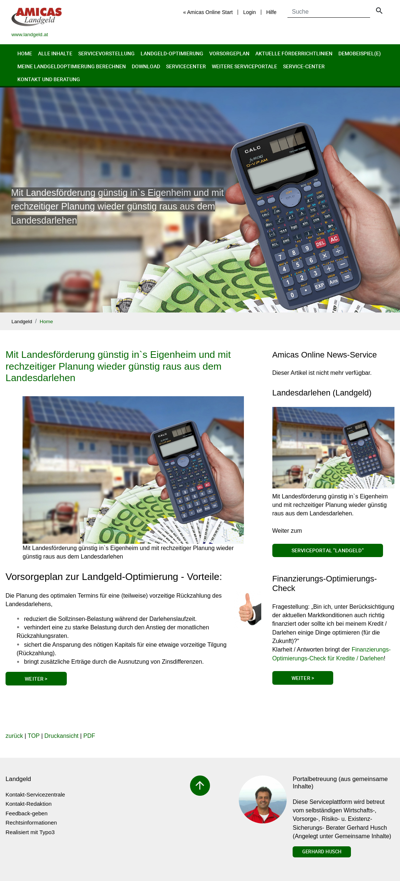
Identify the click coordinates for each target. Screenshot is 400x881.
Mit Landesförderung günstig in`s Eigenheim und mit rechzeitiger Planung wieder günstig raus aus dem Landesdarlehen (118, 366)
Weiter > (36, 678)
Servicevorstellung (106, 53)
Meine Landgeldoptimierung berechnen (71, 66)
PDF (89, 736)
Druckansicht (61, 736)
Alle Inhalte (55, 53)
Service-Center (304, 66)
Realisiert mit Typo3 (30, 832)
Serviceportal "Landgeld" (328, 550)
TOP (33, 736)
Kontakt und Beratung (48, 79)
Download (146, 66)
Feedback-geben (27, 813)
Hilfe (271, 12)
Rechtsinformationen (31, 822)
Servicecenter (186, 66)
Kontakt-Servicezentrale (35, 794)
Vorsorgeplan (229, 53)
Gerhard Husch (321, 851)
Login (249, 12)
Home (24, 53)
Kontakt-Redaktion (29, 804)
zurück (14, 736)
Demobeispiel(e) (359, 53)
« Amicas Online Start (208, 12)
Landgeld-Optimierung (172, 53)
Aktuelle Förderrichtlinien (293, 53)
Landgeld (21, 321)
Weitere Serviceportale (244, 66)
